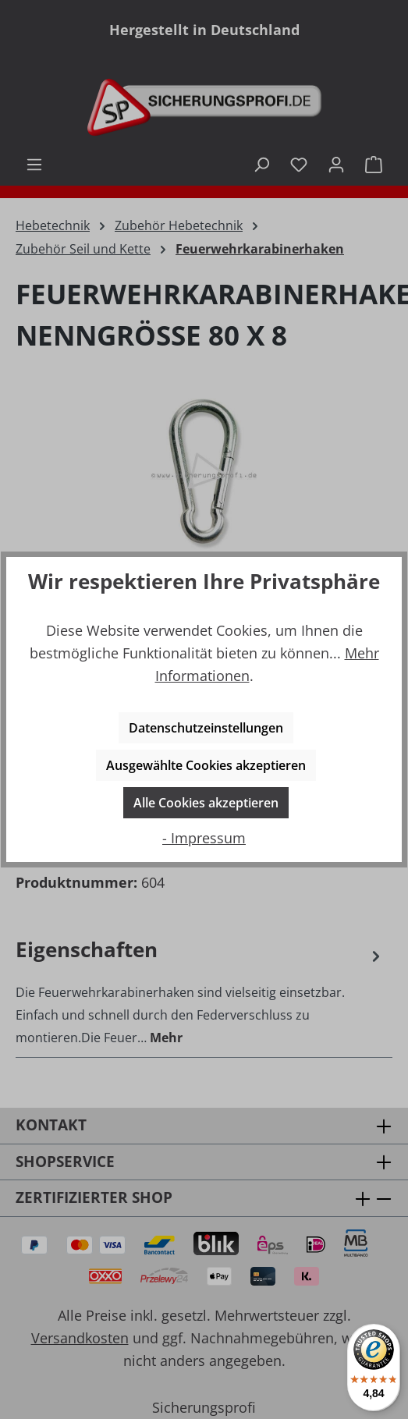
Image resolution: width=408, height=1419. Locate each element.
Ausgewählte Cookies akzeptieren (206, 765)
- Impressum (204, 837)
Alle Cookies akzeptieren (206, 802)
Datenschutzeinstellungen (206, 727)
